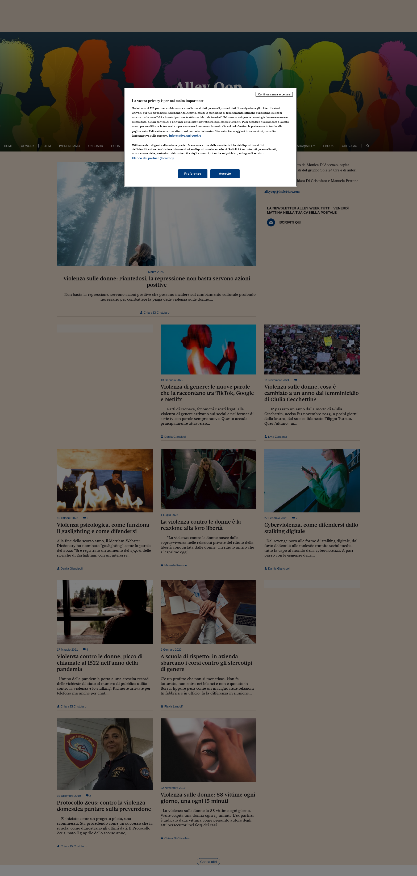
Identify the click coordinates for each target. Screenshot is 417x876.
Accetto (225, 173)
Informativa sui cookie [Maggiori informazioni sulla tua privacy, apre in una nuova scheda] (185, 135)
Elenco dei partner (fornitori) (153, 158)
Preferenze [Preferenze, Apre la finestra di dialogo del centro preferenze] (192, 173)
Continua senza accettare (274, 94)
